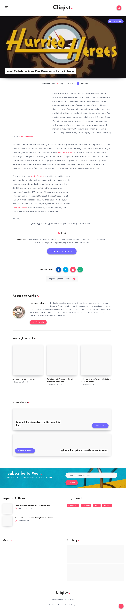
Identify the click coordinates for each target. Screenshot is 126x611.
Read (63, 233)
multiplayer (39, 242)
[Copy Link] (61, 278)
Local (92, 239)
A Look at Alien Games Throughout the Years (34, 517)
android (45, 239)
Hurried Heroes (65, 152)
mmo (97, 239)
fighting (69, 239)
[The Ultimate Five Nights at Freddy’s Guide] (7, 508)
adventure (37, 239)
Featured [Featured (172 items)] (86, 505)
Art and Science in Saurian (24, 379)
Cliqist (62, 8)
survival (70, 242)
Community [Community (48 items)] (73, 505)
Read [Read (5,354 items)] (97, 505)
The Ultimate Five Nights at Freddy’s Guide (33, 505)
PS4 (52, 242)
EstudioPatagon (71, 605)
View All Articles (38, 322)
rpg (64, 242)
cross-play (54, 239)
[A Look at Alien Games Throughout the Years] (7, 521)
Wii (80, 242)
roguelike (58, 242)
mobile (103, 239)
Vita (76, 242)
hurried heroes (79, 239)
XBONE (86, 242)
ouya (47, 242)
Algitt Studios (37, 176)
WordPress (70, 599)
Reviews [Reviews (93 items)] (107, 505)
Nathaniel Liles (37, 303)
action (29, 239)
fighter (62, 239)
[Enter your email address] (91, 475)
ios (88, 239)
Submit (72, 483)
